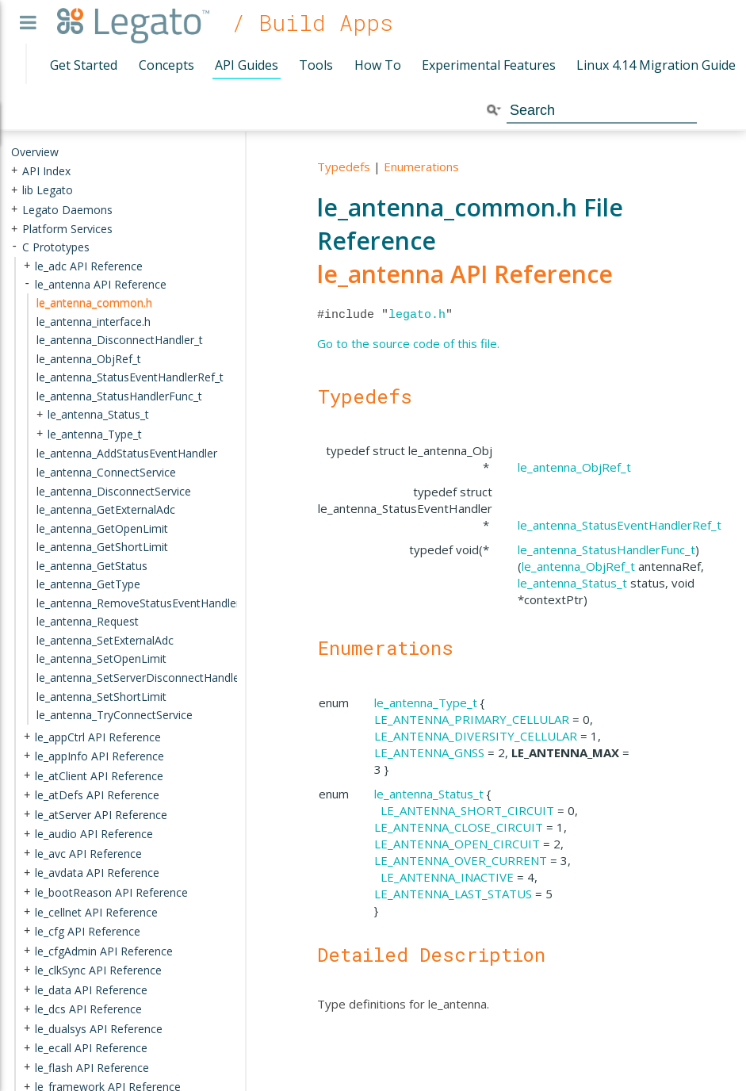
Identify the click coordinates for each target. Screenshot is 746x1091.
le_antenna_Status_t (572, 583)
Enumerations (421, 166)
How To (377, 65)
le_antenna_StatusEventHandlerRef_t (619, 525)
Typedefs (343, 166)
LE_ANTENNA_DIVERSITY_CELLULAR (475, 736)
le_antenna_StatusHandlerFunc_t (606, 549)
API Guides (246, 65)
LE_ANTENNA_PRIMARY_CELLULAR (471, 719)
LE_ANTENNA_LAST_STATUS (453, 894)
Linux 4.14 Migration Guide (656, 65)
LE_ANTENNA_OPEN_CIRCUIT (457, 844)
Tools (316, 65)
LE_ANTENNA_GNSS (429, 752)
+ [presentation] (14, 170)
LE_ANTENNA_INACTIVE (447, 877)
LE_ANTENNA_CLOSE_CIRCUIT (458, 827)
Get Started (83, 65)
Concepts (166, 65)
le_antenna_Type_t (425, 702)
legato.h (417, 315)
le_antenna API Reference (465, 274)
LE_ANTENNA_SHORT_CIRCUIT (467, 810)
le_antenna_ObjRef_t (574, 467)
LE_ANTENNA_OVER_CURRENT (460, 860)
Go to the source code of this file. (408, 343)
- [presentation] (14, 247)
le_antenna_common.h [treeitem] (94, 302)
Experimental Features (489, 65)
